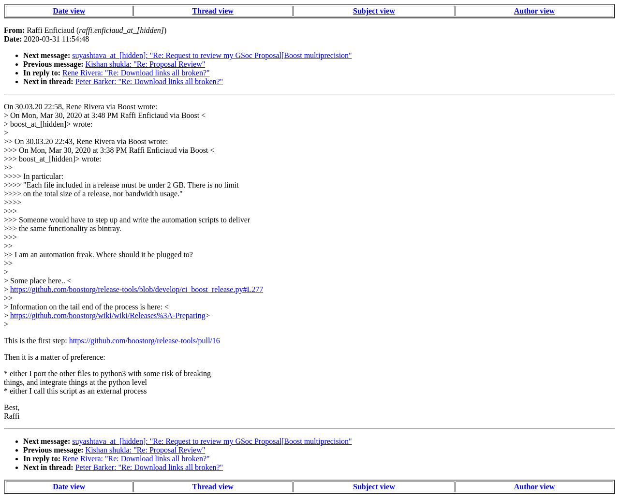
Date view (69, 11)
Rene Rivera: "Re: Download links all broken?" (136, 73)
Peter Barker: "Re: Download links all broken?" (149, 81)
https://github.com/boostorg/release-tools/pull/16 (144, 341)
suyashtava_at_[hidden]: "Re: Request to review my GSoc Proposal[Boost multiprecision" (212, 55)
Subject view (374, 11)
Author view (534, 11)
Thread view (212, 11)
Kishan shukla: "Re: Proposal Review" (146, 64)
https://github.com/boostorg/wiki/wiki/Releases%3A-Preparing (108, 315)
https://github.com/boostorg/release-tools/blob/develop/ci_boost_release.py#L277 (136, 289)
